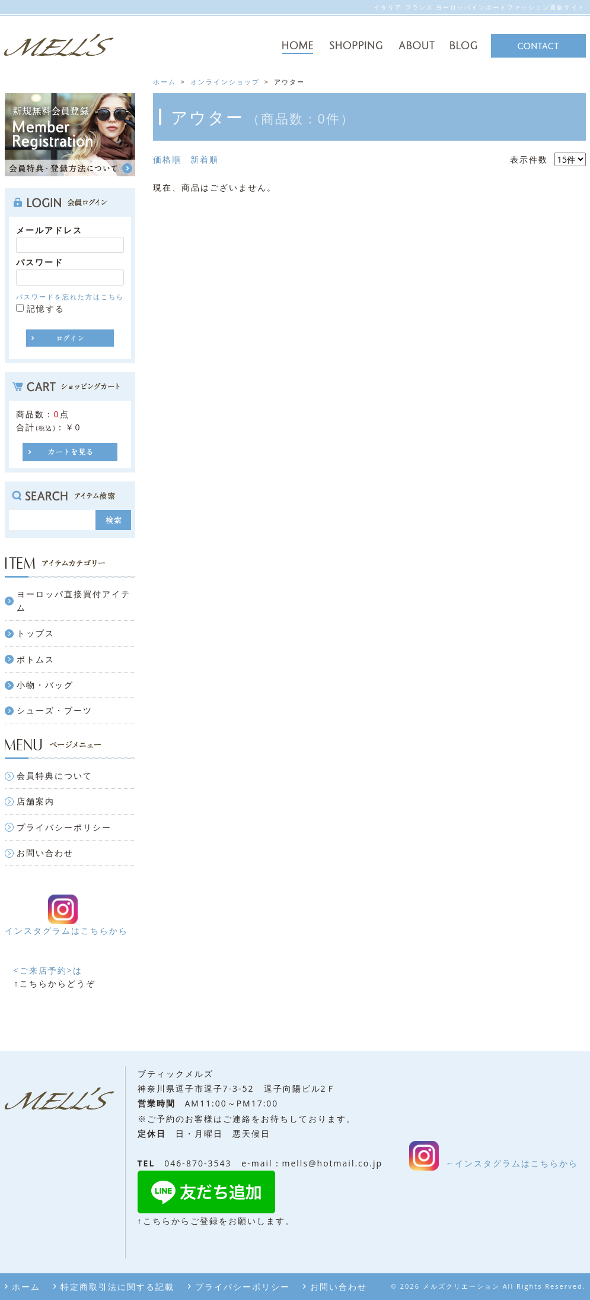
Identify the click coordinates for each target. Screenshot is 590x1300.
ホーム (26, 1286)
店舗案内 (36, 801)
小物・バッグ (45, 684)
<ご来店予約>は (48, 970)
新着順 (204, 159)
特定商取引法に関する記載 (117, 1286)
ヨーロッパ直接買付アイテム (73, 600)
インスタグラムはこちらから (66, 930)
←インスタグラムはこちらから (511, 1163)
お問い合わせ (45, 852)
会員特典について (55, 775)
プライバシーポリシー (64, 827)
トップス (36, 633)
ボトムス (36, 659)
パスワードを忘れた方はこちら (70, 296)
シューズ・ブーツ (55, 710)
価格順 (167, 159)
